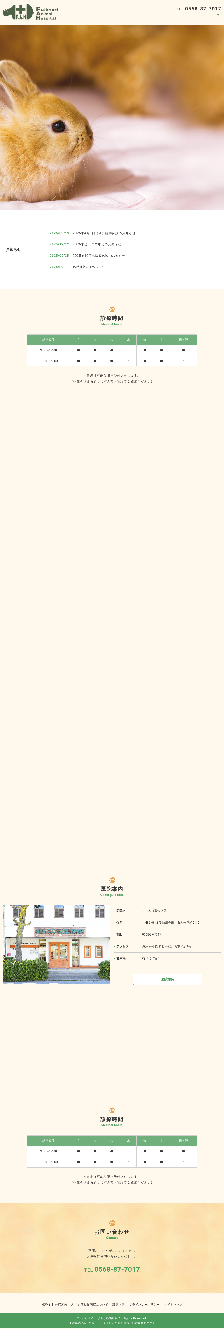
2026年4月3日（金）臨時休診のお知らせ (104, 233)
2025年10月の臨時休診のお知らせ (99, 255)
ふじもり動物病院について (156, 18)
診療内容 (187, 18)
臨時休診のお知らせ (88, 267)
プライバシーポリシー (144, 1305)
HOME (127, 18)
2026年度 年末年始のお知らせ (97, 244)
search (218, 18)
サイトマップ (173, 1305)
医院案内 (206, 18)
